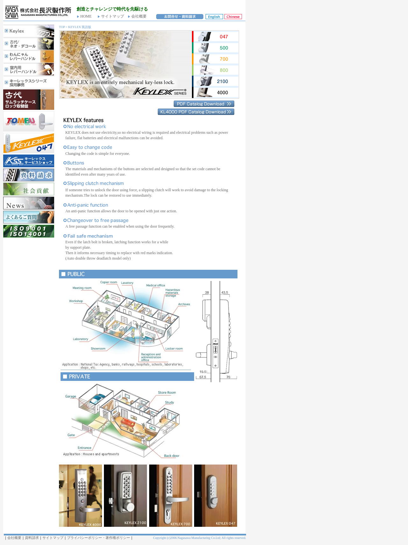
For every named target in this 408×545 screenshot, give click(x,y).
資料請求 (32, 538)
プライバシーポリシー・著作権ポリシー (98, 538)
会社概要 (139, 16)
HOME (85, 16)
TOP (62, 27)
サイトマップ (112, 16)
